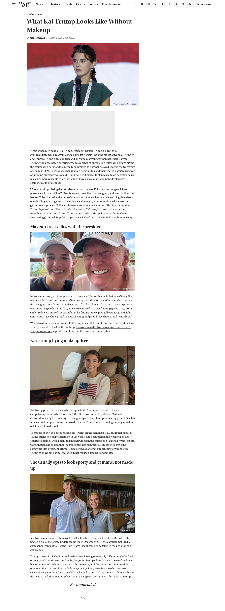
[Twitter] (155, 4)
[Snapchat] (176, 4)
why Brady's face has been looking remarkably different (85, 556)
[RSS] (190, 4)
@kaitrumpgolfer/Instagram (123, 289)
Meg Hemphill (37, 37)
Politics (93, 4)
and (52, 209)
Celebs (80, 4)
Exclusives (53, 4)
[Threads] (183, 4)
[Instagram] (148, 4)
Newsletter (203, 4)
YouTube (35, 440)
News (39, 4)
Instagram (40, 304)
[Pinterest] (169, 4)
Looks (40, 14)
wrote (39, 316)
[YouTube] (141, 4)
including (99, 205)
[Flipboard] (162, 4)
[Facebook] (135, 4)
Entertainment (111, 4)
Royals (68, 4)
